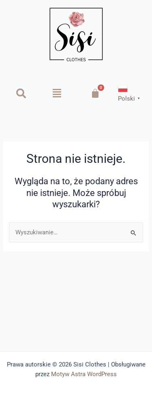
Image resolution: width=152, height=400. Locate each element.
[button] (57, 93)
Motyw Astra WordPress (84, 374)
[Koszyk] (95, 93)
